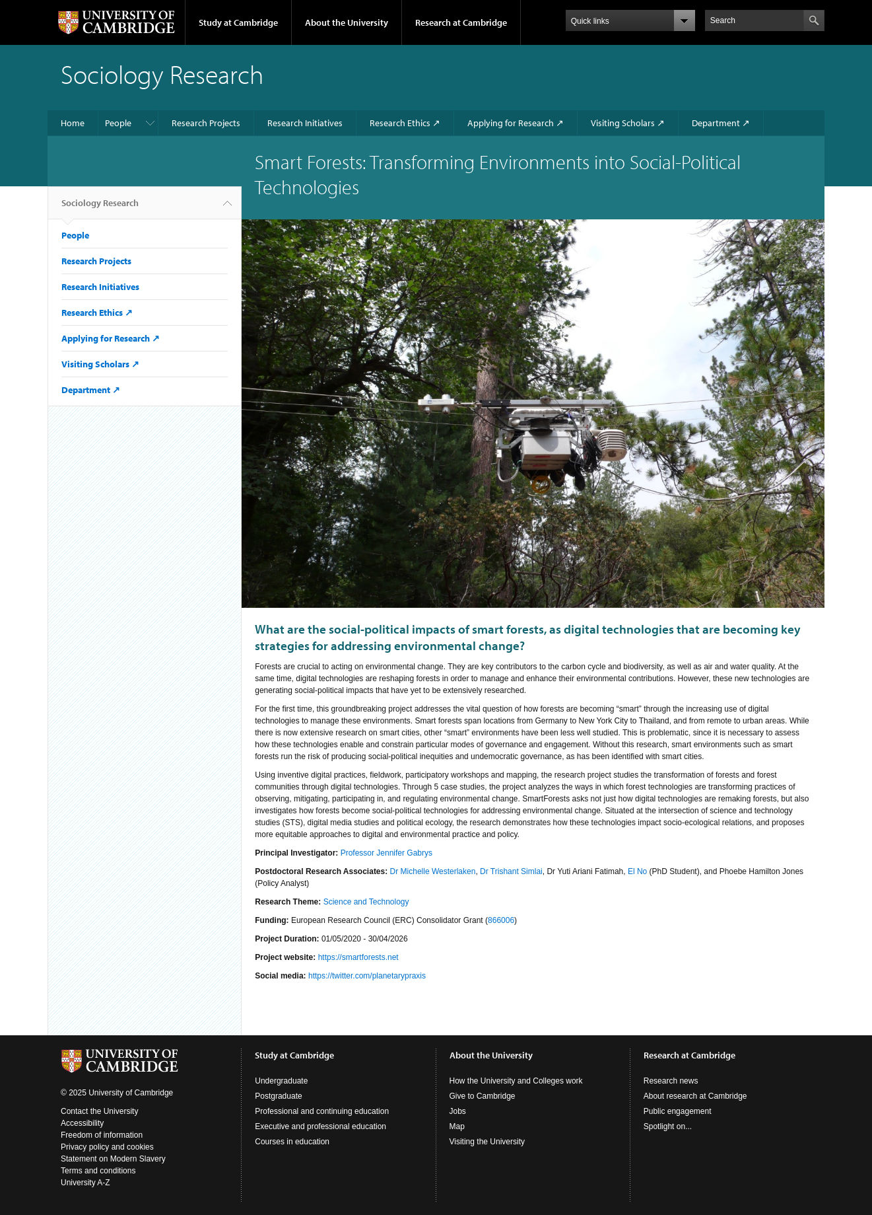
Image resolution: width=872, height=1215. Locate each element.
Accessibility (82, 1123)
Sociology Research (100, 208)
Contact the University (99, 1111)
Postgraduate (278, 1096)
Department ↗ (721, 123)
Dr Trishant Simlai (511, 871)
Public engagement (678, 1111)
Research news (671, 1081)
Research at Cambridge (461, 22)
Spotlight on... (668, 1126)
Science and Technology (366, 901)
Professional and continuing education (322, 1111)
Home (72, 123)
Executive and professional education (320, 1126)
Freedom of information (102, 1135)
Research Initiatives (305, 123)
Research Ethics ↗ (405, 123)
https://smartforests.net (358, 957)
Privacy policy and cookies (107, 1147)
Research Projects (206, 123)
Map (457, 1126)
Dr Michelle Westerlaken (433, 871)
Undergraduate (281, 1081)
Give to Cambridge (483, 1096)
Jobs (458, 1111)
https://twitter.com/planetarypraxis (367, 975)
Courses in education (292, 1141)
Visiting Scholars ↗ (628, 123)
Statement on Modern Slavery (113, 1158)
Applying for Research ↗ (515, 123)
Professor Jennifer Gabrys (386, 853)
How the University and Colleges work (516, 1081)
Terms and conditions (98, 1170)
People (118, 123)
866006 (501, 920)
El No (637, 871)
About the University (346, 22)
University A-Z (85, 1182)
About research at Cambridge (695, 1096)
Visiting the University (487, 1141)
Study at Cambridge (238, 22)
